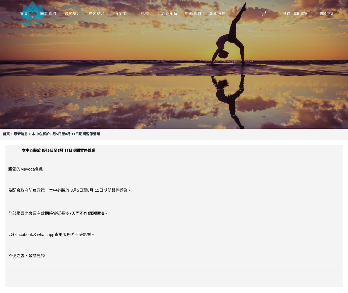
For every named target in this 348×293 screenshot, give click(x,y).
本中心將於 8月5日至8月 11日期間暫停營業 (66, 134)
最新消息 (21, 134)
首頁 (6, 134)
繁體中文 (326, 14)
